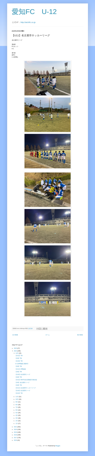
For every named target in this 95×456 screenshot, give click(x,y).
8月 (16, 404)
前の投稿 (80, 335)
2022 (15, 351)
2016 (15, 440)
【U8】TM (18, 372)
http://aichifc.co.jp (28, 22)
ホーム (47, 335)
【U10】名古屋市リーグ (22, 374)
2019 (15, 432)
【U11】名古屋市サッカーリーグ (25, 388)
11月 (17, 396)
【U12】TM (18, 355)
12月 (17, 353)
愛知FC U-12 (34, 12)
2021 (15, 427)
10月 (17, 399)
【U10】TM (18, 361)
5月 (16, 413)
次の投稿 (15, 335)
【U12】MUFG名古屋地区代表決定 (26, 380)
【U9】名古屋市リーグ (22, 382)
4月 (16, 415)
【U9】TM (18, 358)
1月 (16, 423)
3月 (16, 418)
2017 (15, 437)
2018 (15, 435)
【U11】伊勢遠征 (20, 369)
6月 (16, 410)
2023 (15, 348)
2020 (15, 429)
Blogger (57, 446)
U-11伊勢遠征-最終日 (21, 363)
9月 (16, 402)
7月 (16, 407)
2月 (16, 421)
